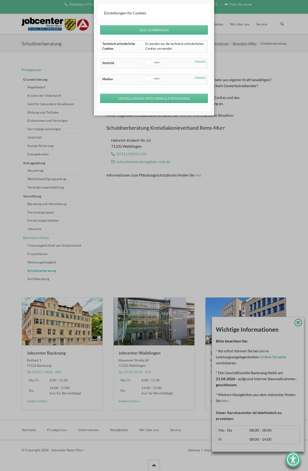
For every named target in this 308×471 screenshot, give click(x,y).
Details (200, 62)
